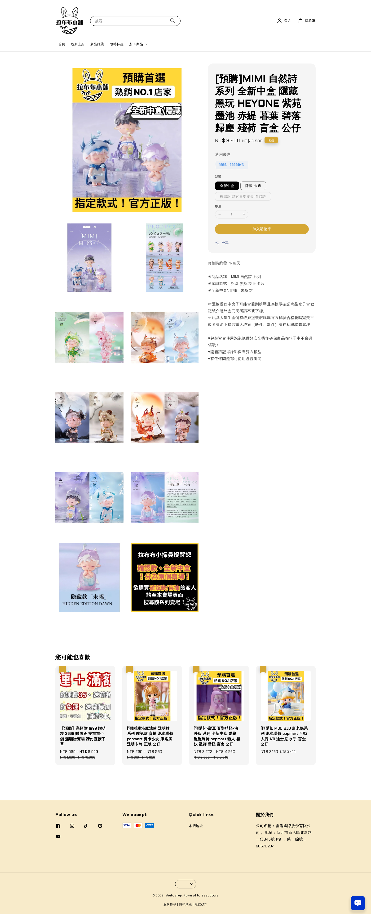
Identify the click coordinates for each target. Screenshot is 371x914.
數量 (218, 206)
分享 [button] (222, 243)
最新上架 (77, 44)
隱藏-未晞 (253, 186)
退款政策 (201, 904)
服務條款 (170, 904)
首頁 (61, 44)
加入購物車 (261, 229)
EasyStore (210, 895)
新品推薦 (97, 44)
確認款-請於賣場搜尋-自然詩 (243, 196)
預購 (218, 176)
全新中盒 (227, 186)
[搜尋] (172, 20)
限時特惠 (117, 44)
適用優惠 (223, 154)
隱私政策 (185, 904)
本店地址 (196, 826)
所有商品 (136, 44)
